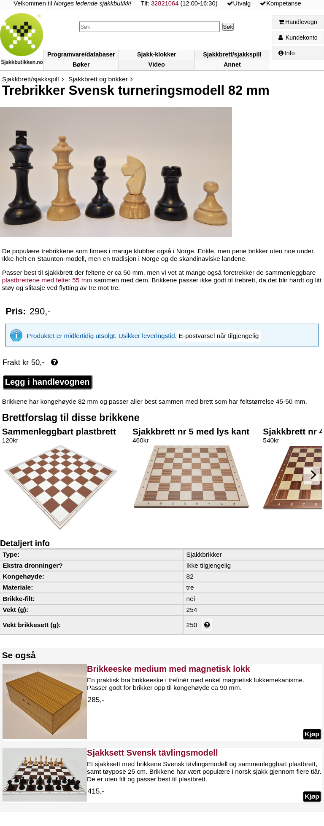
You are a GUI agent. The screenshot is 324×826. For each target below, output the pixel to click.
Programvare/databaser (81, 54)
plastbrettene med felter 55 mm (47, 280)
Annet (232, 64)
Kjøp (312, 734)
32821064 (164, 3)
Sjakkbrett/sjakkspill (232, 54)
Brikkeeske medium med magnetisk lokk (168, 668)
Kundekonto (298, 37)
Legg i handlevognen (47, 381)
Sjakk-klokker (156, 54)
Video (156, 64)
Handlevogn (297, 22)
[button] (219, 336)
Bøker (81, 64)
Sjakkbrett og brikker (98, 79)
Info (286, 53)
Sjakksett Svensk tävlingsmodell (152, 752)
